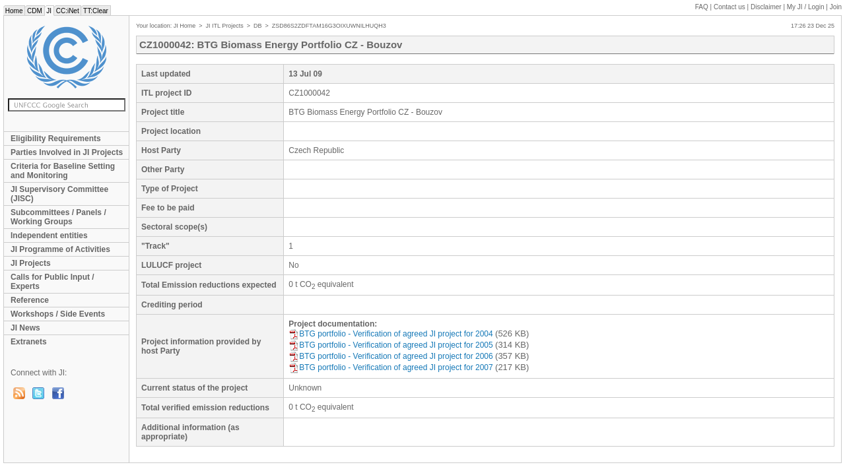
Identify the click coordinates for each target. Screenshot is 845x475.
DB (258, 25)
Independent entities (49, 235)
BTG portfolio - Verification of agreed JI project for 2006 (390, 356)
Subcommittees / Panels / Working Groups (58, 217)
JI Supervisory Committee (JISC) (59, 194)
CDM (34, 11)
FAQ (701, 7)
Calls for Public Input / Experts (52, 281)
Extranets (29, 341)
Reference (30, 300)
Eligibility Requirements (56, 138)
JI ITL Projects (225, 25)
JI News (25, 327)
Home (13, 11)
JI (49, 11)
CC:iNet (67, 11)
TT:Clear (95, 11)
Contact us (729, 7)
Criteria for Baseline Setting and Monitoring (63, 171)
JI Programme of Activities (60, 249)
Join (836, 7)
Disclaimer (766, 7)
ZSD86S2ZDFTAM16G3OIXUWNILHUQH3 (329, 25)
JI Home (185, 25)
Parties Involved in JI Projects (67, 152)
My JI (806, 7)
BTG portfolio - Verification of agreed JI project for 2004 (390, 333)
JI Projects (31, 263)
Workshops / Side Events (58, 314)
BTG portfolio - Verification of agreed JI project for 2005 (390, 345)
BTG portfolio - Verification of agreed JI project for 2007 (390, 367)
